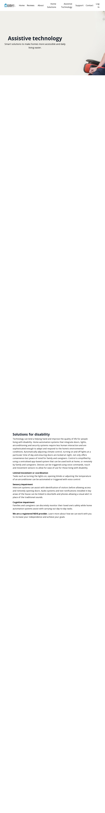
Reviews (30, 5)
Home (22, 5)
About (41, 5)
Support (79, 5)
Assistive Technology (66, 5)
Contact (89, 5)
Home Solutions (51, 5)
